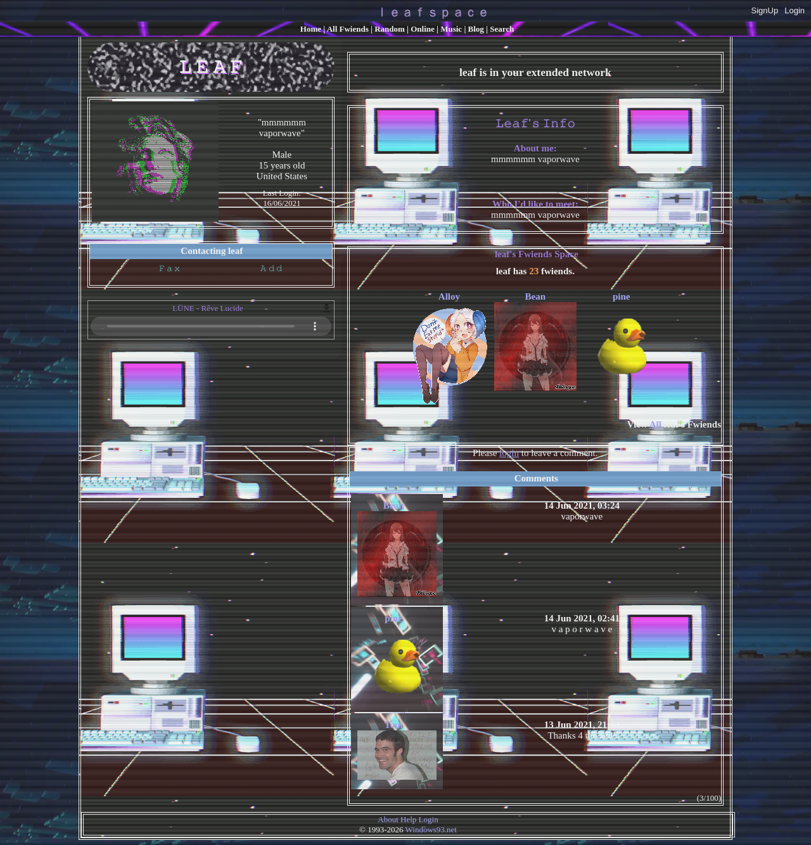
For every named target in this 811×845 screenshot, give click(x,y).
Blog (476, 29)
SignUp (765, 10)
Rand (389, 29)
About (388, 819)
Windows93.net (431, 829)
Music (451, 29)
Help (408, 819)
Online (423, 29)
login (509, 453)
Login (794, 10)
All (348, 29)
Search (502, 29)
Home (310, 29)
